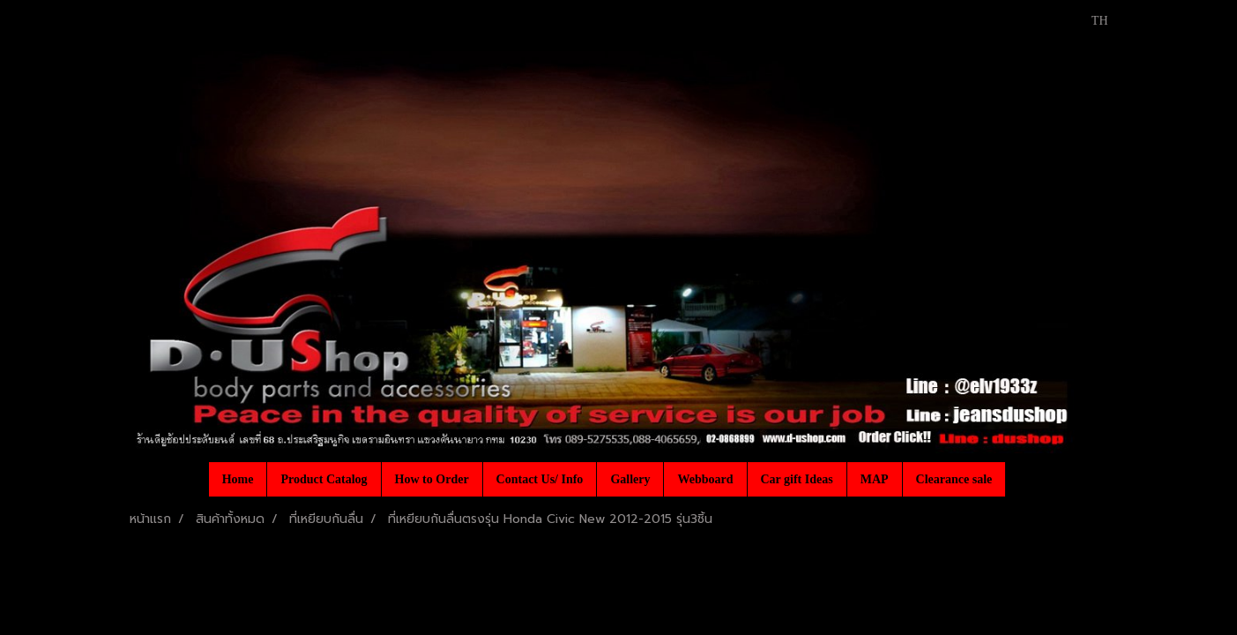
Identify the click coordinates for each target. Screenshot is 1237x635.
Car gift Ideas (797, 479)
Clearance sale (954, 479)
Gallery (630, 479)
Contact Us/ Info (540, 479)
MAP (875, 479)
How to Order (432, 479)
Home (238, 479)
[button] (1021, 479)
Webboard (705, 479)
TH (1090, 20)
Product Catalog (323, 479)
